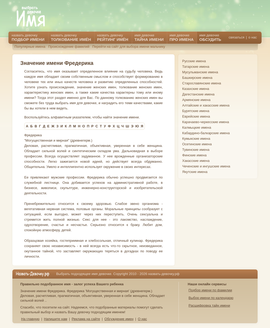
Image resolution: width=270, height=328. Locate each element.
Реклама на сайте (86, 319)
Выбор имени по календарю (211, 298)
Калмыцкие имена (196, 127)
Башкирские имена (197, 78)
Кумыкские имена (196, 139)
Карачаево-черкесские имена (205, 122)
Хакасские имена (196, 161)
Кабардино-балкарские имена (206, 133)
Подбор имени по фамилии (210, 290)
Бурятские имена (195, 111)
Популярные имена (30, 47)
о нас (252, 37)
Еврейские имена (196, 116)
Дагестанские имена (198, 94)
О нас (142, 319)
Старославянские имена (201, 83)
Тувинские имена (195, 150)
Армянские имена (196, 100)
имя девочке (210, 37)
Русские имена (194, 61)
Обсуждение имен (118, 319)
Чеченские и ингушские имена (206, 166)
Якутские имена (195, 172)
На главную (30, 319)
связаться (236, 37)
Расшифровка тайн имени (209, 305)
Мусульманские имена (200, 72)
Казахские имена (195, 89)
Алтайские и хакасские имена (205, 105)
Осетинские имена (197, 144)
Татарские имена (195, 67)
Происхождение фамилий (68, 47)
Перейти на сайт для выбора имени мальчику (128, 47)
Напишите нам (55, 319)
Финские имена (194, 155)
